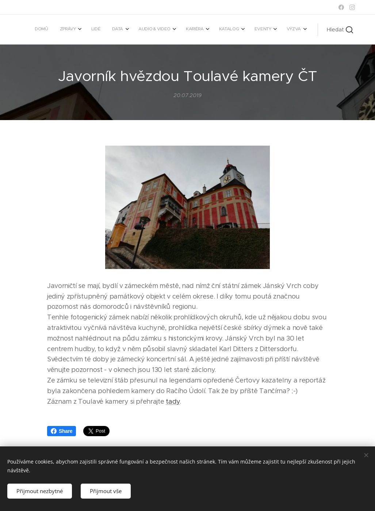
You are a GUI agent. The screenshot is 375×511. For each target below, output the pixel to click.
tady (173, 401)
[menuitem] (187, 29)
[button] (340, 29)
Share (61, 431)
